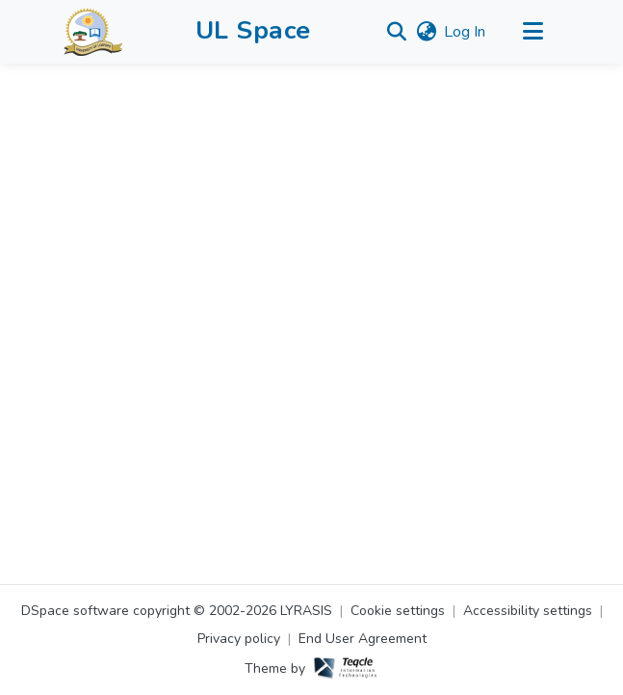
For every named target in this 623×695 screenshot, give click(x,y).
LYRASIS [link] (306, 610)
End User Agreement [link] (363, 638)
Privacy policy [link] (238, 638)
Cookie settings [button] (397, 610)
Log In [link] (464, 31)
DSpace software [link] (75, 610)
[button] (93, 32)
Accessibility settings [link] (527, 610)
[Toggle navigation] (533, 31)
